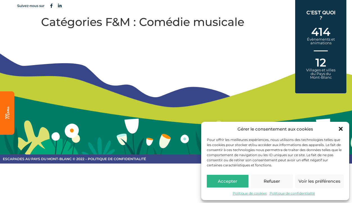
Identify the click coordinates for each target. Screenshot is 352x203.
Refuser (272, 181)
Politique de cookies (250, 193)
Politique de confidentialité (292, 193)
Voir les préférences (319, 181)
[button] (341, 129)
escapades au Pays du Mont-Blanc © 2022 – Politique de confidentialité (74, 159)
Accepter (227, 181)
